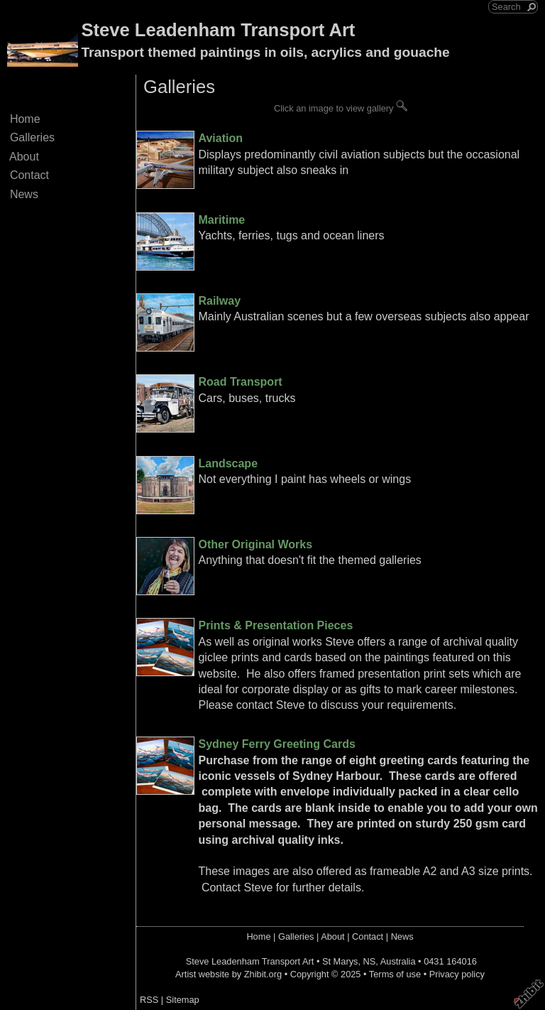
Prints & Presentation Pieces (275, 625)
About (24, 157)
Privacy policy (457, 974)
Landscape (228, 463)
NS (369, 961)
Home (25, 119)
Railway (219, 301)
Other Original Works (255, 544)
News (24, 194)
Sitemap (182, 999)
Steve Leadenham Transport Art (218, 30)
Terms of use (395, 974)
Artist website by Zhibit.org (228, 974)
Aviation (220, 138)
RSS (149, 999)
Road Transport (240, 382)
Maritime (221, 220)
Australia (398, 961)
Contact (29, 175)
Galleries (32, 137)
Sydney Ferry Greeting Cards (276, 744)
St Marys (340, 961)
